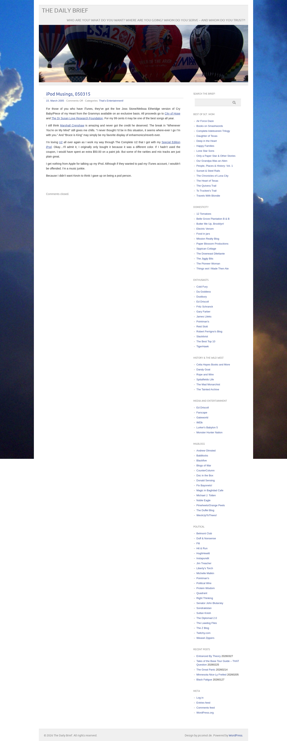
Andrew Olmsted (206, 450)
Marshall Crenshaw (72, 125)
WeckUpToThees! (207, 515)
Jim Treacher (204, 563)
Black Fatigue (204, 679)
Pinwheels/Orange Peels (211, 505)
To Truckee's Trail (207, 190)
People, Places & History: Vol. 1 (215, 165)
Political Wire (204, 583)
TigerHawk (203, 346)
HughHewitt (203, 553)
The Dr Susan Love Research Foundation (77, 118)
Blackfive (202, 460)
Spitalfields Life (205, 379)
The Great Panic (206, 669)
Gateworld (202, 417)
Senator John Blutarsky (210, 603)
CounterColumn (206, 470)
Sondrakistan (204, 608)
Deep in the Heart (207, 140)
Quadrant (202, 593)
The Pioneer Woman (208, 263)
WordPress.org (205, 712)
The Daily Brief (65, 11)
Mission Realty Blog (208, 238)
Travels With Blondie (208, 195)
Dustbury (202, 296)
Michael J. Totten (206, 495)
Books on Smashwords (210, 125)
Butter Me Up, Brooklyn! (210, 223)
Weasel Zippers (205, 637)
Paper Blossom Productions (212, 243)
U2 (61, 142)
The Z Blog (203, 627)
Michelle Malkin (205, 573)
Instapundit (203, 558)
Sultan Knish (204, 613)
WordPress (235, 735)
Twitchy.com (204, 632)
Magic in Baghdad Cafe (210, 490)
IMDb (200, 422)
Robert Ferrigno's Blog (209, 331)
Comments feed (206, 707)
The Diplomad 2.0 (207, 618)
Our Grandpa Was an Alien (212, 160)
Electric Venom (205, 228)
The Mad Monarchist (208, 384)
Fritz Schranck (205, 306)
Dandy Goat (203, 369)
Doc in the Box (205, 475)
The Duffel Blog (205, 510)
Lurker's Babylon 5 (207, 427)
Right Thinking (205, 598)
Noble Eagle (204, 500)
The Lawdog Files (207, 623)
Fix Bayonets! (204, 485)
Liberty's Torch (205, 568)
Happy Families (205, 145)
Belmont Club (204, 533)
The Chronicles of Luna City (212, 175)
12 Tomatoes (204, 213)
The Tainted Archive (208, 389)
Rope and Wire (205, 374)
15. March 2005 (55, 100)
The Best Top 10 (206, 341)
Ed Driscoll (203, 301)
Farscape (202, 412)
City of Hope (172, 113)
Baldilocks (202, 455)
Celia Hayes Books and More (213, 364)
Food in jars (203, 233)
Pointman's (203, 321)
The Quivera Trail (206, 185)
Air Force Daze (205, 120)
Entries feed (203, 702)
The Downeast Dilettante (211, 253)
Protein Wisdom (206, 588)
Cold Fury (202, 286)
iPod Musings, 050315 (68, 94)
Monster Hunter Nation (210, 432)
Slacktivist (202, 336)
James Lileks (204, 316)
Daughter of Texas (207, 135)
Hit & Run (202, 548)
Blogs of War (204, 465)
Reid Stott (202, 326)
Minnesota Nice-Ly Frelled (212, 674)
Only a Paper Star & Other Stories (216, 155)
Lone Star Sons (205, 150)
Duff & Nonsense (206, 538)
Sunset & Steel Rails (208, 170)
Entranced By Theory (209, 656)
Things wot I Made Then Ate (213, 268)
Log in (200, 697)
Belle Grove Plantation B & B (213, 218)
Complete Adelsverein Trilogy (213, 130)
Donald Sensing (206, 480)
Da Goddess (204, 291)
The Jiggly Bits (205, 258)
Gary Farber (203, 311)
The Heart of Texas (207, 180)
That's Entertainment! (111, 100)
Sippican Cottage (206, 248)
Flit (198, 543)
